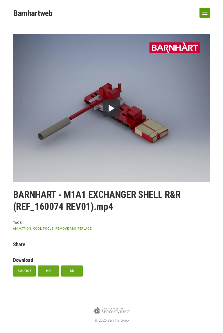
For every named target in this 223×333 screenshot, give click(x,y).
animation (22, 229)
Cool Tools (43, 229)
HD (48, 271)
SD (72, 271)
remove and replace (73, 229)
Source (24, 271)
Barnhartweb (33, 13)
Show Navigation (203, 10)
